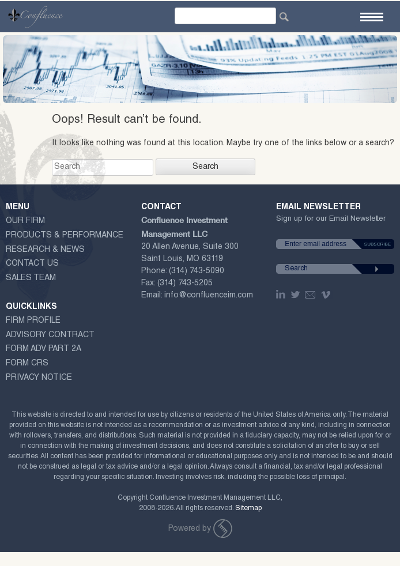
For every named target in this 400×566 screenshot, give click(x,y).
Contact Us (32, 264)
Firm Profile (33, 321)
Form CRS (27, 364)
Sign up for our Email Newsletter (331, 221)
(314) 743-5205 (185, 284)
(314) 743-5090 (196, 271)
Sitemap (248, 508)
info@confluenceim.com (208, 296)
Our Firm (25, 221)
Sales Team (31, 278)
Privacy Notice (39, 378)
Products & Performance (64, 236)
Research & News (45, 250)
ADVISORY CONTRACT (50, 335)
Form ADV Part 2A (43, 349)
